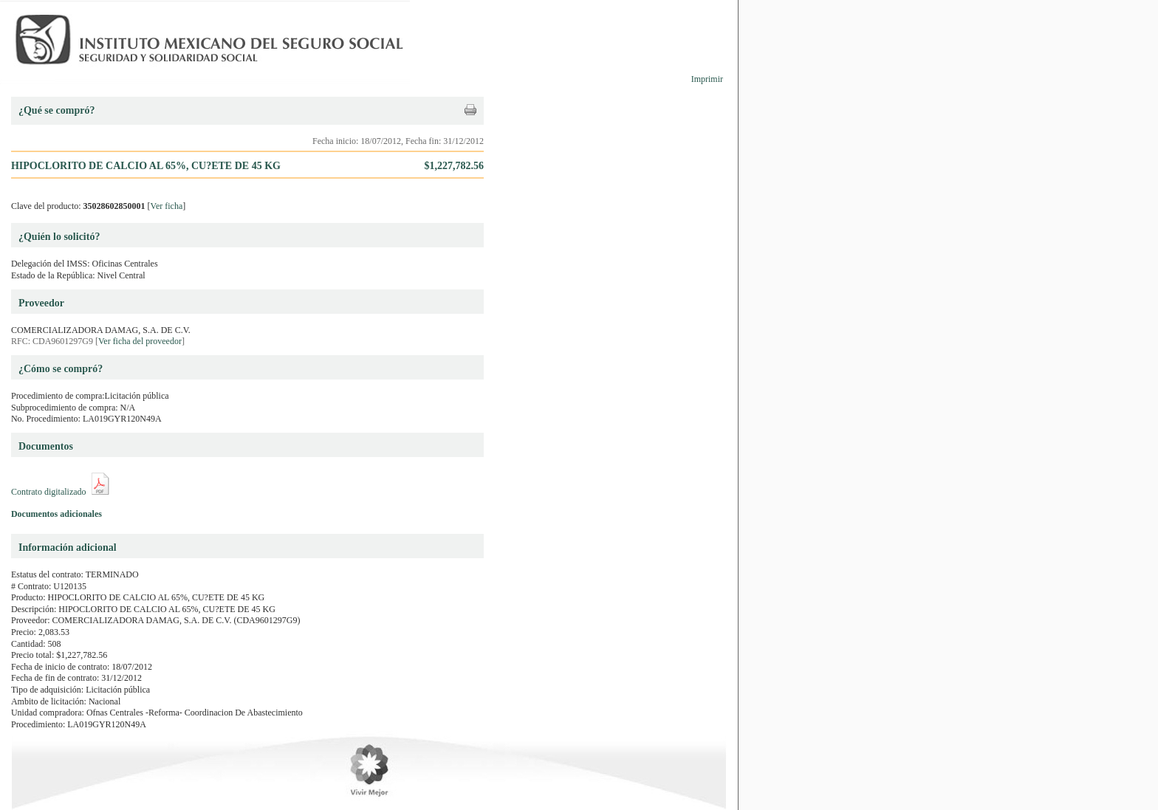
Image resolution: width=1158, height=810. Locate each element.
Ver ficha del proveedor (140, 341)
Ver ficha (167, 206)
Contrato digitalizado (48, 492)
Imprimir (707, 79)
